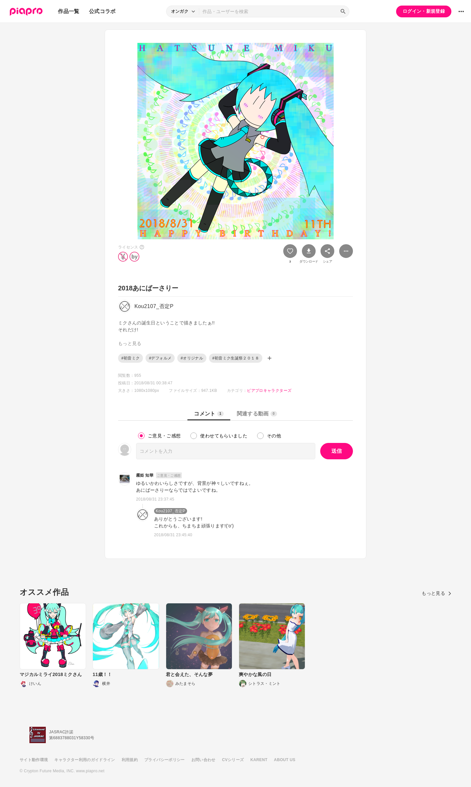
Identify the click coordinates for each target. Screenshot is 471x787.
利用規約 (130, 760)
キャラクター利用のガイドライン (84, 760)
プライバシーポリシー (164, 760)
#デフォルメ (160, 358)
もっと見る (436, 593)
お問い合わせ (203, 760)
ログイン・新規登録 (424, 11)
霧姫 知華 (144, 475)
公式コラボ (102, 11)
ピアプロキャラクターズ (269, 390)
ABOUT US (284, 760)
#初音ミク (130, 358)
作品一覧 (68, 11)
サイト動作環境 (34, 760)
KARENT (259, 760)
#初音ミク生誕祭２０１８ (235, 358)
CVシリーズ (233, 760)
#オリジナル (192, 358)
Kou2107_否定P (170, 511)
